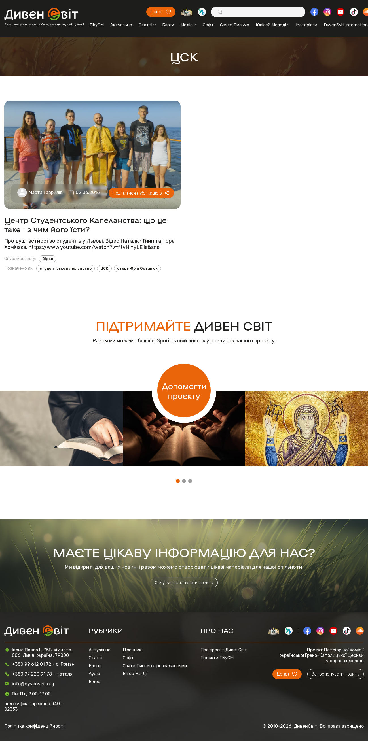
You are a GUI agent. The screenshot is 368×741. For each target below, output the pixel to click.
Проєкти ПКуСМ (217, 657)
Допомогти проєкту (184, 390)
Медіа (188, 24)
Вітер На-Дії (135, 673)
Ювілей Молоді (273, 24)
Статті (147, 24)
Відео (47, 259)
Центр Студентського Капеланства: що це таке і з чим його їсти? (85, 224)
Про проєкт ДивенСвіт (223, 649)
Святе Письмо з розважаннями (155, 665)
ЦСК (104, 268)
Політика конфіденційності (34, 726)
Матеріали (306, 24)
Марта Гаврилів (46, 192)
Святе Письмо (234, 24)
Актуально (121, 24)
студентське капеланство (66, 268)
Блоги (168, 24)
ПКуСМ (97, 24)
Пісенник (132, 649)
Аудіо (94, 673)
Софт (208, 24)
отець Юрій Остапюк (137, 268)
